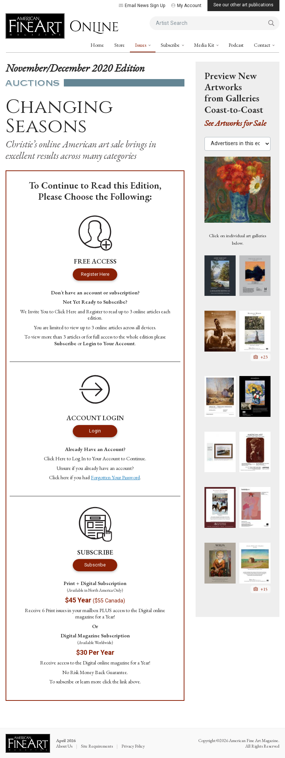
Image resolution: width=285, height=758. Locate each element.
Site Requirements (97, 746)
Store (119, 45)
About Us (64, 746)
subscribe (65, 681)
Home (97, 45)
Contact (262, 45)
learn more (90, 681)
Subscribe (171, 45)
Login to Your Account (109, 343)
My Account (186, 5)
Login (95, 431)
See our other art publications (243, 4)
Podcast (236, 45)
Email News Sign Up (142, 5)
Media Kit (204, 45)
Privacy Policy (133, 746)
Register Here (95, 274)
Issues (141, 45)
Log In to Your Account (96, 458)
